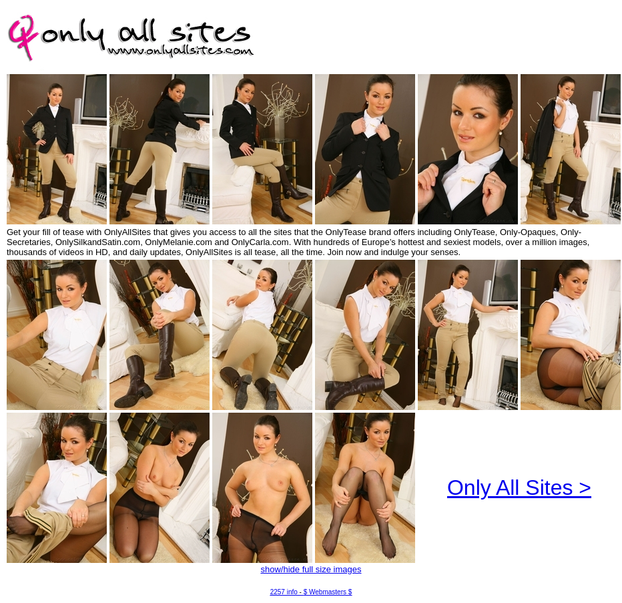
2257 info (284, 592)
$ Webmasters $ (328, 592)
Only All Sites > (519, 487)
